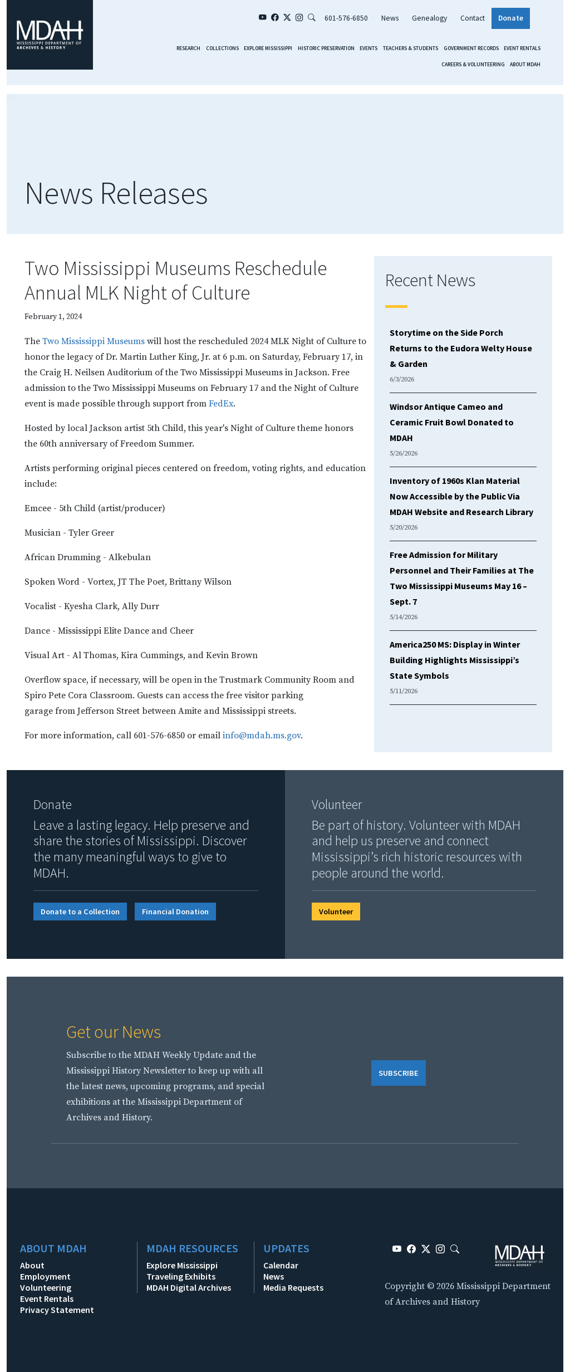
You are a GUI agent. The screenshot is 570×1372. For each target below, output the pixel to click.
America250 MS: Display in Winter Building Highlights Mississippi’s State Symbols (455, 660)
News (390, 18)
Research (188, 48)
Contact (472, 18)
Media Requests (293, 1287)
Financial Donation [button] (175, 911)
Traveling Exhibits (180, 1276)
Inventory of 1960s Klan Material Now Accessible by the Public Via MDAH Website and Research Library (461, 496)
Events (368, 48)
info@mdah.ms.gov (262, 735)
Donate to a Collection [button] (80, 911)
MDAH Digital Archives (188, 1287)
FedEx (221, 403)
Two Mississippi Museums (93, 341)
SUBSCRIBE (399, 1073)
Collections (222, 48)
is (51, 403)
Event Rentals (522, 48)
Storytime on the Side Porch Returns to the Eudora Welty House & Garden (461, 348)
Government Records (471, 48)
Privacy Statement (57, 1309)
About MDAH (525, 64)
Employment (45, 1276)
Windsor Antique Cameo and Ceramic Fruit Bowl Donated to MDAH (452, 422)
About (32, 1265)
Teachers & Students (410, 48)
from (66, 711)
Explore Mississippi (268, 48)
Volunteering (45, 1287)
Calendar (280, 1265)
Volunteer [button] (336, 911)
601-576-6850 (346, 18)
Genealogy (429, 18)
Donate (510, 18)
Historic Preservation (326, 48)
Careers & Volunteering (473, 64)
